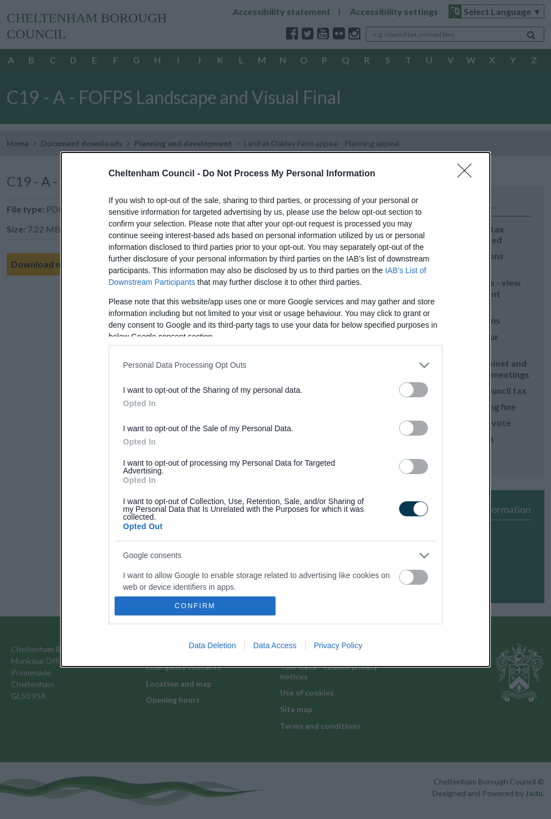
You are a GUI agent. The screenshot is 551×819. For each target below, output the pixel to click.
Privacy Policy (338, 645)
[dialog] (275, 409)
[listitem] (275, 365)
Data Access (275, 645)
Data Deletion (212, 645)
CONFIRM (195, 605)
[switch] (413, 389)
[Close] (468, 174)
